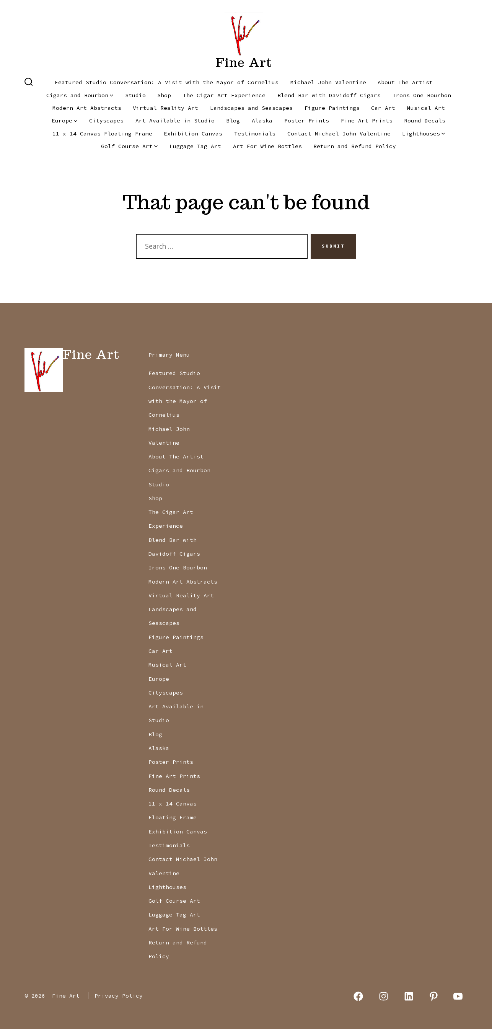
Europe (64, 120)
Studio (135, 95)
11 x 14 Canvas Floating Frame (102, 133)
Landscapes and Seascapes (251, 107)
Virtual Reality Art (165, 107)
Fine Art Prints (367, 120)
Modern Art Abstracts (86, 107)
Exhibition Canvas (193, 133)
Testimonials (254, 133)
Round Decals (424, 120)
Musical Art (426, 107)
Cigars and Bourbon (79, 95)
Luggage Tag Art (195, 146)
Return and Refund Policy (354, 146)
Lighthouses (423, 133)
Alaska (262, 120)
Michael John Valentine (328, 82)
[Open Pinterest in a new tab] (433, 996)
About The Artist (405, 82)
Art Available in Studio (175, 120)
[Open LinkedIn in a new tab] (408, 996)
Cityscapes (106, 120)
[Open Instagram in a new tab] (383, 996)
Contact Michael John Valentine (339, 133)
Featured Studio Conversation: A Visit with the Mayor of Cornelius (167, 82)
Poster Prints (306, 120)
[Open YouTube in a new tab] (458, 996)
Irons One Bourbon (422, 95)
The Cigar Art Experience (224, 95)
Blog (233, 120)
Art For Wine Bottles (267, 146)
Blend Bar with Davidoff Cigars (329, 95)
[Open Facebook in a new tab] (358, 996)
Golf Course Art (129, 146)
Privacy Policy (118, 995)
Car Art (383, 107)
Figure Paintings (332, 107)
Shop (164, 95)
